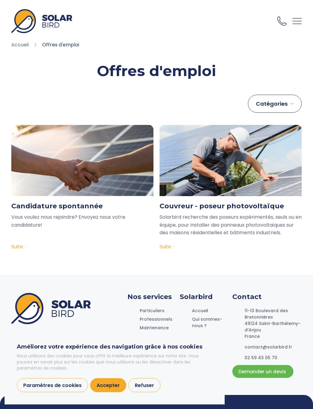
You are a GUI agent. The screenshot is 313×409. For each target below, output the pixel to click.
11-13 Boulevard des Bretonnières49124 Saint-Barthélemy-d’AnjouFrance (272, 323)
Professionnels (156, 319)
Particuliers (152, 311)
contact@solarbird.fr (268, 347)
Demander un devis (262, 371)
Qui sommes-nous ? (207, 322)
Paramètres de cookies (52, 385)
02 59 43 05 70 (281, 21)
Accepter (108, 385)
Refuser (144, 385)
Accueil (200, 311)
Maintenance (154, 328)
